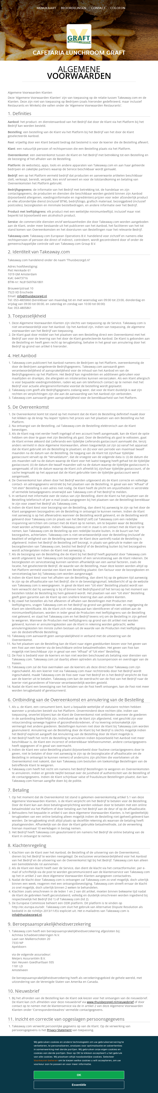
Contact (98, 8)
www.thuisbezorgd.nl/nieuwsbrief (110, 1002)
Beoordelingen (73, 8)
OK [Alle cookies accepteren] (79, 1075)
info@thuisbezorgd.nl (32, 296)
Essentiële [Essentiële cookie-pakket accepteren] (79, 1084)
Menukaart (46, 8)
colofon (117, 8)
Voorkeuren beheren (46, 1060)
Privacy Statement (59, 1030)
